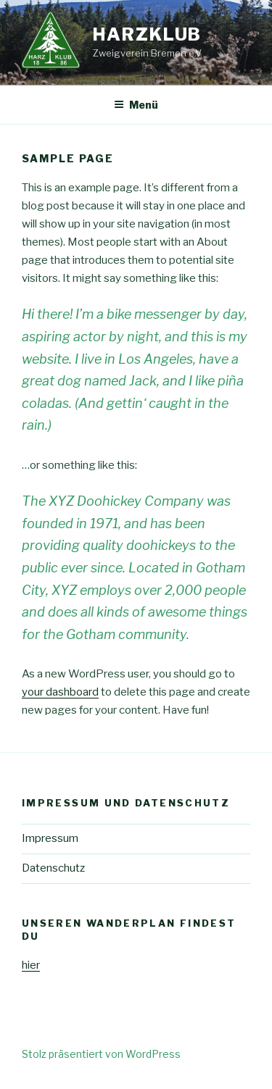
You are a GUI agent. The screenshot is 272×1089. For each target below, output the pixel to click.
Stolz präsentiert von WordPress (101, 1054)
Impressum (50, 838)
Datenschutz (53, 868)
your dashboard (60, 691)
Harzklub (147, 34)
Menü (136, 105)
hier (31, 965)
